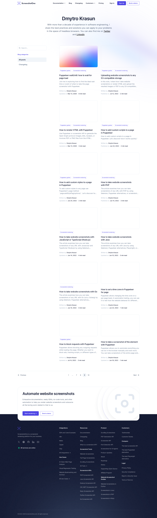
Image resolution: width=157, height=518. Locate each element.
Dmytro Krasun (71, 91)
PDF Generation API (107, 436)
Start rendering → (31, 413)
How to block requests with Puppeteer (76, 344)
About (103, 457)
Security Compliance (128, 472)
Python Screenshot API (87, 495)
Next (136, 375)
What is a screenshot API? (88, 444)
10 (88, 375)
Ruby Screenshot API (87, 491)
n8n (60, 436)
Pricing (101, 3)
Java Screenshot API (87, 479)
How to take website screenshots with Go (78, 291)
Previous (22, 375)
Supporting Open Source (109, 469)
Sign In (112, 3)
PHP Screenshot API (86, 475)
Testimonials (126, 432)
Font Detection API (107, 444)
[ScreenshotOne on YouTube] (38, 442)
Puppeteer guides (65, 70)
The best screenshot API (130, 446)
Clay (60, 448)
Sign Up (121, 3)
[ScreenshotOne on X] (19, 442)
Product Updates (106, 453)
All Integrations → (65, 453)
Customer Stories (127, 436)
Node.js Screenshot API (88, 483)
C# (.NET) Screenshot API (88, 487)
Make (61, 440)
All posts (22, 60)
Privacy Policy (126, 468)
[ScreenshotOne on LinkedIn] (33, 442)
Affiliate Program (106, 473)
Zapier (61, 444)
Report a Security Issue (129, 476)
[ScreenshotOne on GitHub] (28, 442)
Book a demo (133, 3)
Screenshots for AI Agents (109, 448)
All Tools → (83, 466)
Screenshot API (106, 440)
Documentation (85, 432)
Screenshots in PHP (107, 494)
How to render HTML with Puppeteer (76, 130)
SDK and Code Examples (67, 432)
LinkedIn (81, 34)
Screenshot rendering (79, 70)
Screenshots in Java (107, 490)
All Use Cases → (64, 479)
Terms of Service (127, 480)
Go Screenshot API (86, 499)
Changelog (79, 3)
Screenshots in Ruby (107, 498)
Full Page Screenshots (87, 458)
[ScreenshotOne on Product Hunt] (23, 442)
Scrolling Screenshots (87, 462)
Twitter (107, 31)
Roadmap (104, 461)
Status (103, 465)
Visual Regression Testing (67, 468)
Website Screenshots (87, 454)
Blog (70, 3)
